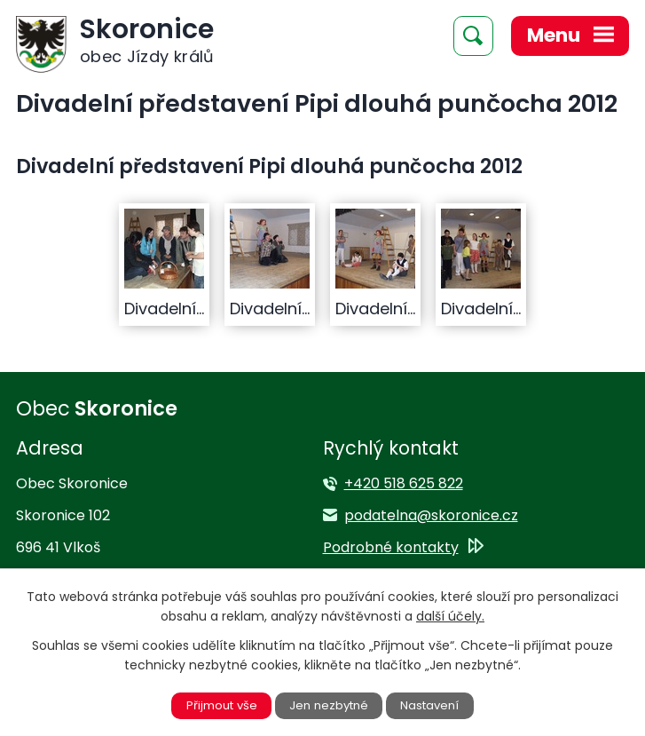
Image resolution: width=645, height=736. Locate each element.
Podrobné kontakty (391, 547)
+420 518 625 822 (403, 483)
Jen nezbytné (329, 705)
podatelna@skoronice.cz (431, 515)
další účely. (450, 615)
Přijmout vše (217, 705)
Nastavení (435, 705)
